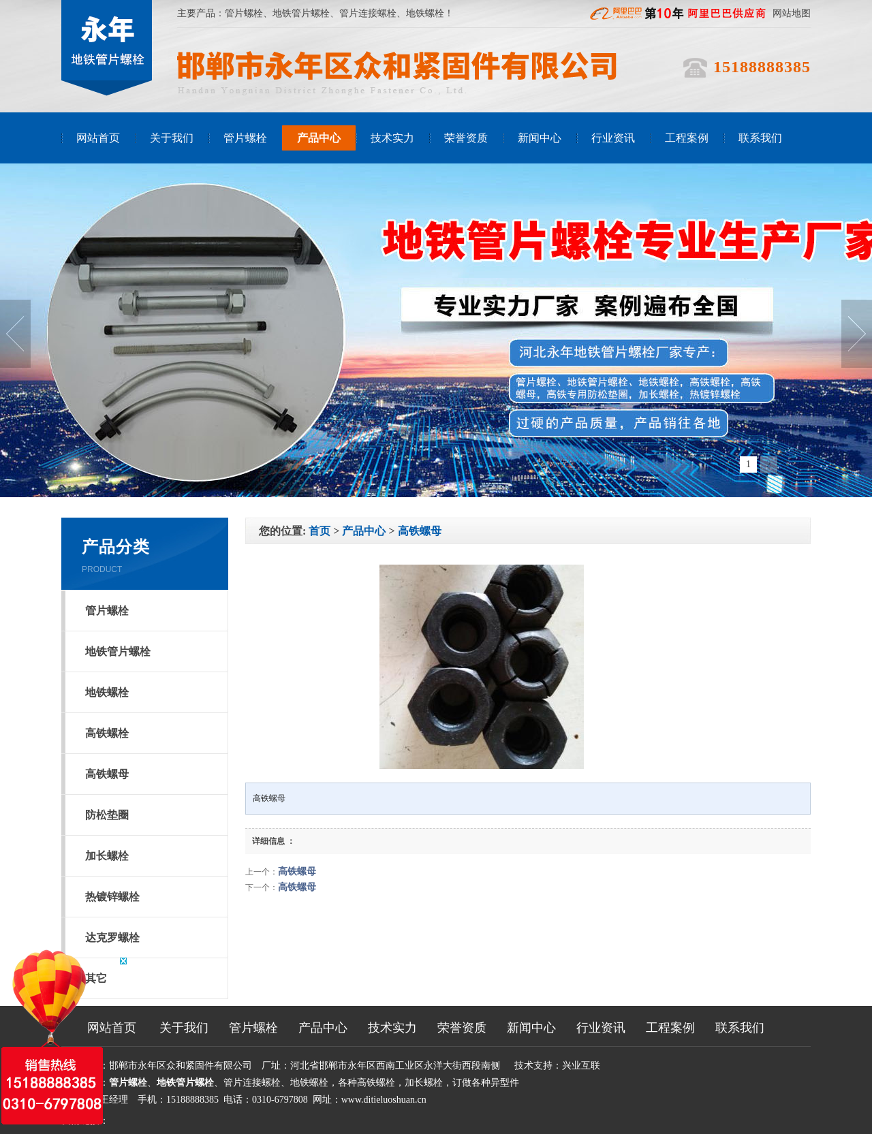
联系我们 (760, 138)
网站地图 (792, 13)
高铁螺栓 (107, 733)
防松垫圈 (107, 815)
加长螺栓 (107, 856)
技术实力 (392, 138)
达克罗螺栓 (112, 937)
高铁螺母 (107, 774)
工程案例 (686, 138)
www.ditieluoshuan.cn (383, 1099)
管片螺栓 (244, 13)
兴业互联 (581, 1065)
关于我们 (171, 138)
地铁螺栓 (107, 692)
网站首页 (98, 138)
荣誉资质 (466, 138)
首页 (319, 531)
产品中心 (319, 138)
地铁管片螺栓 (301, 13)
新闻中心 (539, 138)
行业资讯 (613, 138)
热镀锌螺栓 (112, 896)
